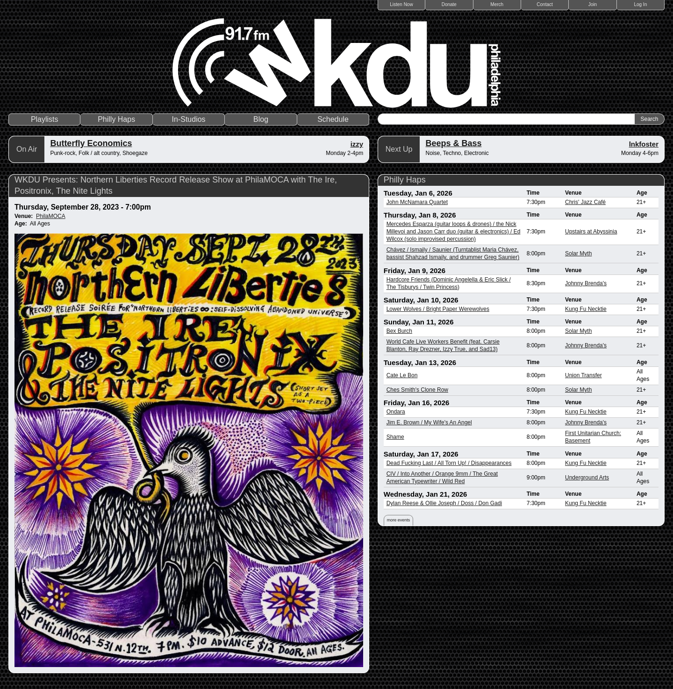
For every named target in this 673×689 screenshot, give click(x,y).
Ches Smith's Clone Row (417, 390)
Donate (449, 4)
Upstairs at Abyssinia (591, 231)
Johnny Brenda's (586, 283)
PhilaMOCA (50, 216)
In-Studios (189, 119)
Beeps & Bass (453, 143)
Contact (544, 4)
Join (592, 4)
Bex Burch (399, 331)
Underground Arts (587, 477)
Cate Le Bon (402, 375)
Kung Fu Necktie (586, 309)
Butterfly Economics (91, 143)
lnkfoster (644, 144)
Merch (496, 4)
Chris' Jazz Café (585, 202)
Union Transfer (583, 375)
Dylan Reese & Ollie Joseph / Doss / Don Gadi (444, 503)
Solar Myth (578, 253)
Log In (640, 4)
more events (398, 520)
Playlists (44, 119)
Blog (260, 119)
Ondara (396, 411)
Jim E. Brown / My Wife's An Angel (429, 422)
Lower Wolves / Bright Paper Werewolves (438, 309)
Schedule (333, 119)
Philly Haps (116, 119)
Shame (395, 437)
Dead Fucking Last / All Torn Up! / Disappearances (449, 463)
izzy (357, 144)
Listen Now (401, 4)
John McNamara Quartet (417, 202)
